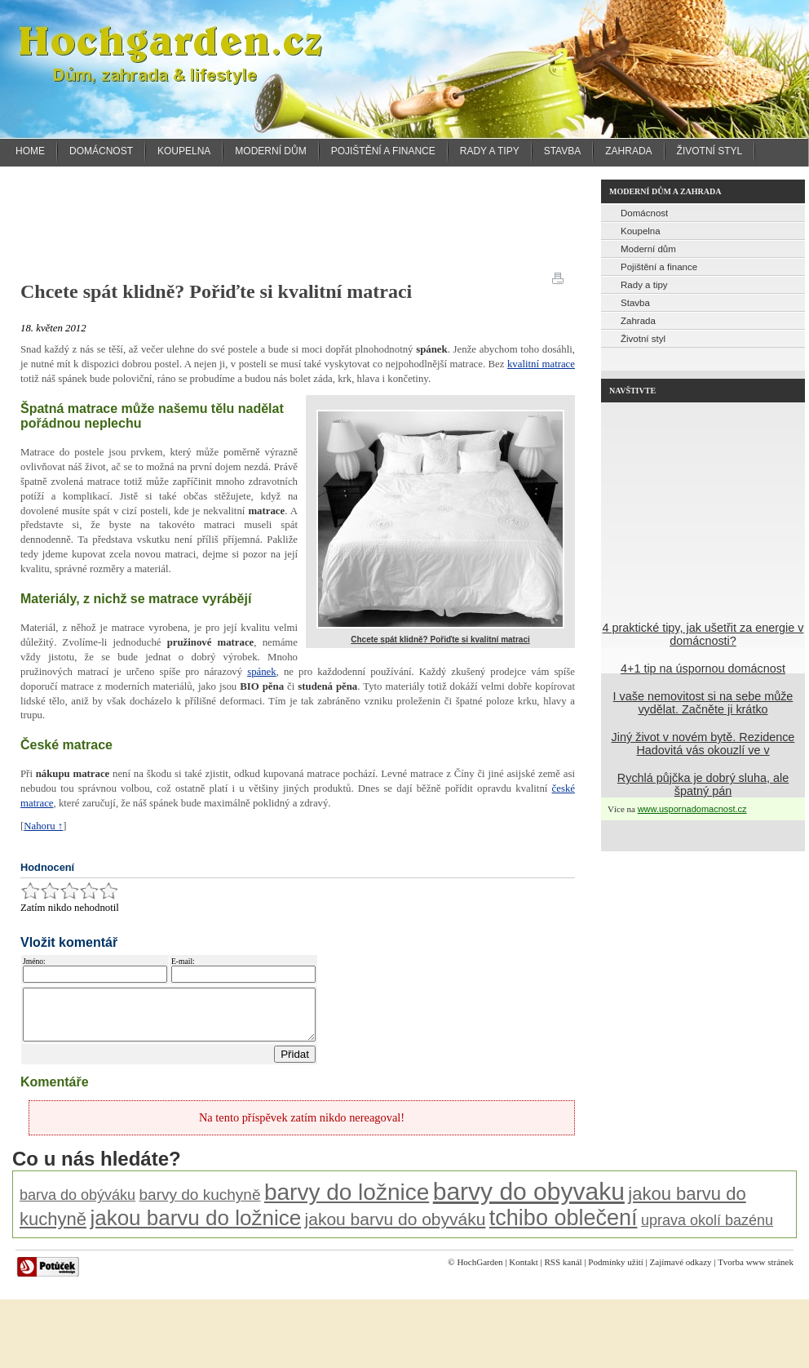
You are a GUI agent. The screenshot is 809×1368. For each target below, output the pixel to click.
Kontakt (523, 1272)
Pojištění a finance (383, 151)
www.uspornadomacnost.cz (692, 809)
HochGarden (479, 1272)
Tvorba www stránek (756, 1272)
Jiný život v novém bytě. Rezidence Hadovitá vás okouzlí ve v (703, 744)
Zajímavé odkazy (681, 1272)
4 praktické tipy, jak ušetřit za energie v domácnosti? (703, 634)
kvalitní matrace (541, 364)
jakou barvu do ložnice (195, 1227)
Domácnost (101, 151)
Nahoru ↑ (43, 826)
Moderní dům (270, 151)
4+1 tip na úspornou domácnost (703, 668)
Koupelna (183, 151)
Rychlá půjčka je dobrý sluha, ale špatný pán (703, 784)
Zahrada (628, 151)
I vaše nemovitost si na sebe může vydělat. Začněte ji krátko (703, 703)
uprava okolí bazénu (707, 1230)
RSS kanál (562, 1272)
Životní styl (710, 151)
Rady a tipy (489, 151)
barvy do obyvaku (529, 1201)
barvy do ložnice (346, 1202)
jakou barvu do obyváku (395, 1228)
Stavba (562, 151)
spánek (261, 671)
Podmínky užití (615, 1272)
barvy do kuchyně (200, 1204)
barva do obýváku (77, 1205)
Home (30, 151)
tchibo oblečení (563, 1227)
